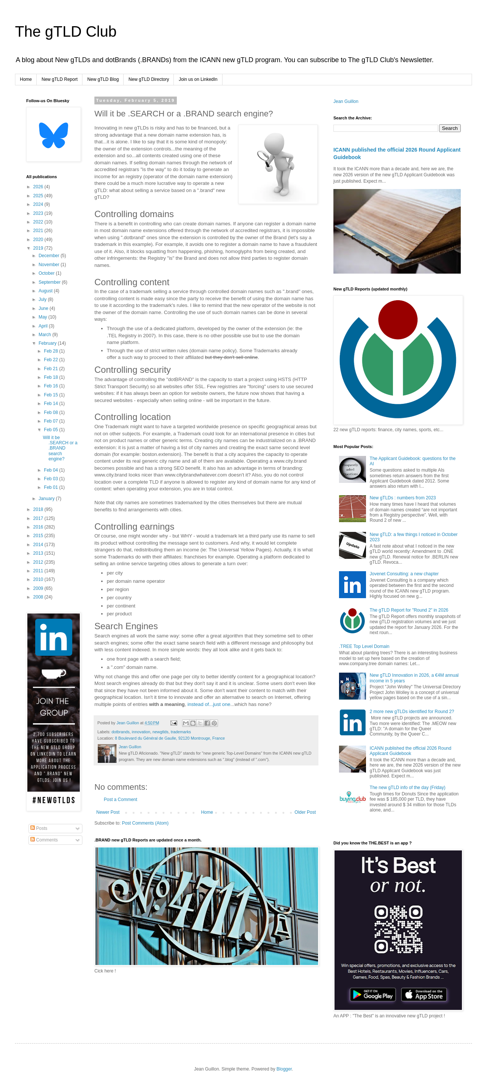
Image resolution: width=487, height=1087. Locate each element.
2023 (39, 213)
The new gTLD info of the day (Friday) (407, 787)
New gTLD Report (60, 79)
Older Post (305, 812)
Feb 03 (51, 478)
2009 (39, 588)
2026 (39, 186)
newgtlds (160, 732)
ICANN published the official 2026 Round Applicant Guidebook (410, 751)
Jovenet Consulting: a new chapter (404, 573)
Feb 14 (51, 403)
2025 (39, 195)
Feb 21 (51, 368)
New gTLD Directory (148, 79)
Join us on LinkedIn (198, 79)
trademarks (181, 732)
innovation (141, 732)
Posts (38, 828)
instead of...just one (208, 704)
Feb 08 (51, 412)
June (44, 308)
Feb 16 (51, 386)
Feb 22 (51, 359)
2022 (39, 222)
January (47, 498)
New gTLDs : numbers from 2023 (403, 497)
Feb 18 (51, 377)
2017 (39, 518)
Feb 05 (51, 429)
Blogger (284, 1069)
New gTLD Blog (103, 79)
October (47, 273)
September (50, 282)
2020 (39, 239)
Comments (44, 840)
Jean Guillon (346, 101)
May (43, 317)
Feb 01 (51, 487)
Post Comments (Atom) (145, 823)
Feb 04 (51, 470)
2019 (39, 248)
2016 (39, 527)
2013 (39, 553)
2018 (39, 509)
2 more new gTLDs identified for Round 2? (412, 711)
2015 (39, 535)
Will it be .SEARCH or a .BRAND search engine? (60, 448)
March (45, 334)
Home (26, 79)
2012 (39, 562)
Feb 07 (51, 421)
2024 (39, 204)
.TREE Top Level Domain (364, 646)
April (44, 326)
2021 (39, 230)
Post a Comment (120, 799)
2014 (39, 544)
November (50, 264)
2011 (39, 570)
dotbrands (121, 732)
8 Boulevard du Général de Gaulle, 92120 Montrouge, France (170, 738)
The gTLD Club (66, 31)
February (48, 343)
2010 (39, 579)
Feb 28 (51, 351)
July (43, 299)
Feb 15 (51, 395)
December (50, 255)
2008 (39, 597)
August (46, 290)
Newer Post (108, 812)
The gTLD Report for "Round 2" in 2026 (409, 610)
